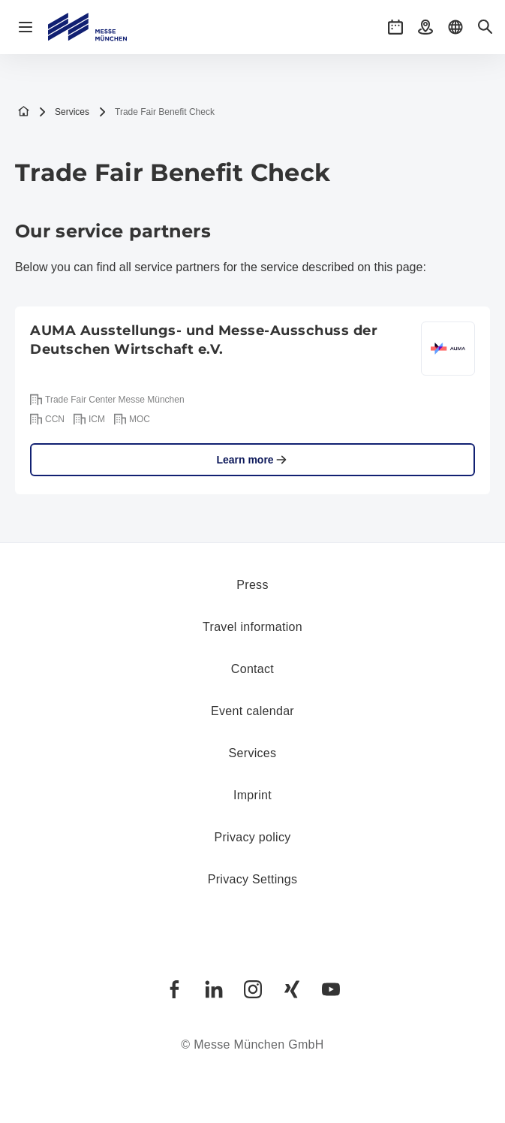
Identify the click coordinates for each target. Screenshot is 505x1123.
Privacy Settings (253, 879)
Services (63, 112)
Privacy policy (252, 837)
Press (252, 584)
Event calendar (252, 711)
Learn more (252, 459)
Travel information (252, 626)
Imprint (252, 795)
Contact (252, 669)
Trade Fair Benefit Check (156, 112)
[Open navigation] (25, 27)
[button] (395, 27)
